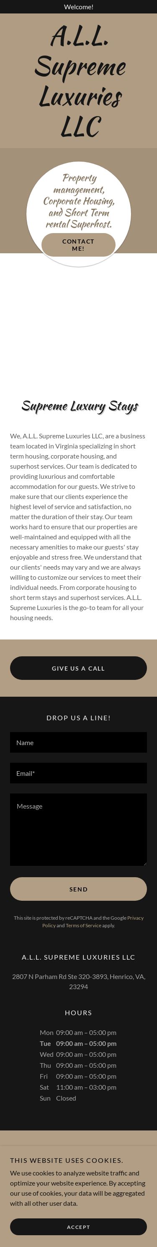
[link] (78, 80)
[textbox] (78, 742)
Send (78, 889)
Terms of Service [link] (83, 925)
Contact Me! (78, 245)
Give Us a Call (78, 668)
